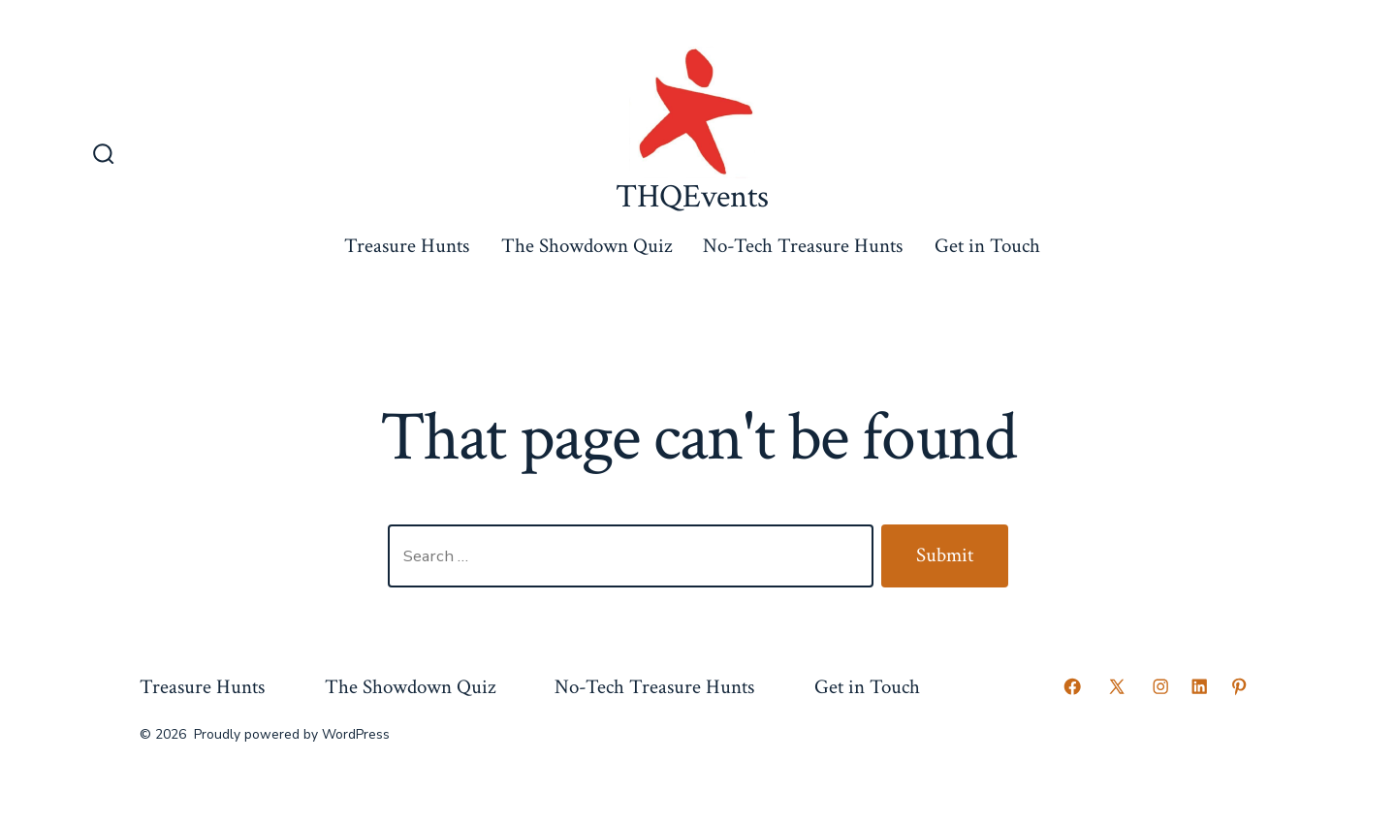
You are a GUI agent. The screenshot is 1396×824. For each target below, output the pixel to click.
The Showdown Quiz (586, 246)
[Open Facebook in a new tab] (1072, 686)
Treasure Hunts (406, 246)
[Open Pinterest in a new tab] (1239, 686)
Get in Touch (987, 246)
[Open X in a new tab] (1117, 686)
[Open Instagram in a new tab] (1160, 686)
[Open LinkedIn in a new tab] (1199, 686)
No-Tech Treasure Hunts (803, 246)
